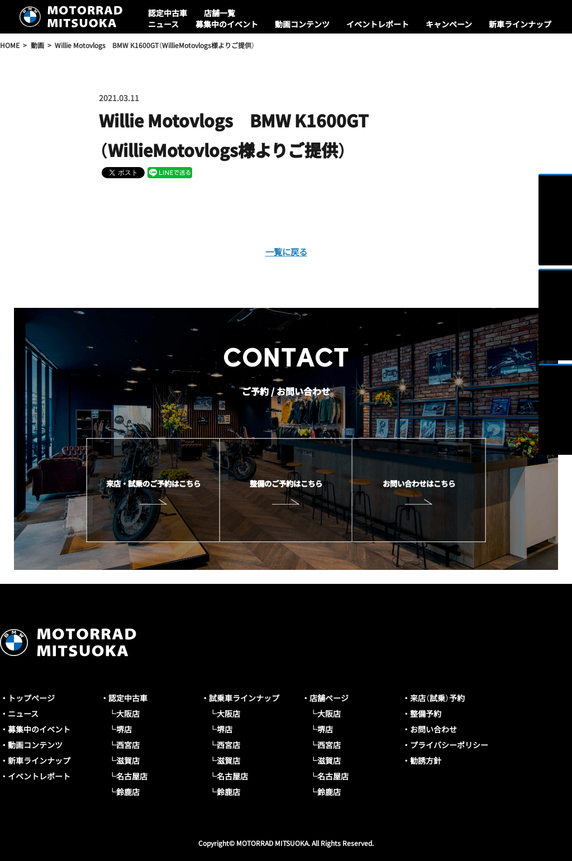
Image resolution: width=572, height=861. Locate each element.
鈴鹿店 (128, 791)
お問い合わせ (433, 729)
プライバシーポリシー (449, 744)
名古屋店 (131, 776)
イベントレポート (377, 24)
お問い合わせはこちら (419, 483)
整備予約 (425, 713)
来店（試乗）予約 (437, 697)
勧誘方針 (425, 760)
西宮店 (128, 744)
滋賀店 (128, 760)
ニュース (163, 24)
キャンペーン (449, 24)
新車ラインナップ (520, 24)
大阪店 (128, 713)
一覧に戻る (286, 251)
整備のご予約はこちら (286, 483)
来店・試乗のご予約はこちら (153, 483)
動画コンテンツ (302, 24)
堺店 (124, 729)
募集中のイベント (227, 24)
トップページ (31, 697)
